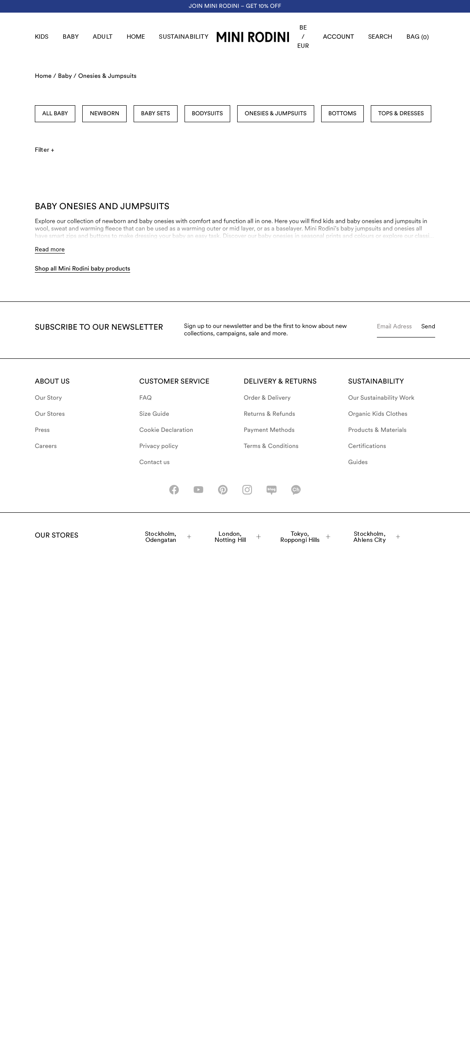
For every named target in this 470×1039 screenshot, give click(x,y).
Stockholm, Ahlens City (376, 536)
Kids (42, 36)
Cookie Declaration (166, 430)
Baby (71, 36)
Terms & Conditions (271, 446)
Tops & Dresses (401, 113)
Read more (50, 249)
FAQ (145, 397)
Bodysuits (207, 113)
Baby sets (155, 113)
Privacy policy (158, 446)
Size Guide (154, 414)
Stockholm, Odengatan (168, 536)
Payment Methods (269, 430)
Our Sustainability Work (381, 397)
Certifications (367, 446)
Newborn (104, 113)
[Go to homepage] (253, 37)
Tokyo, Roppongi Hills (305, 536)
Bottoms (342, 113)
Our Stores (50, 414)
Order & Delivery (267, 397)
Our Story (48, 397)
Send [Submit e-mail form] (428, 326)
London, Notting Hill (238, 536)
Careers (46, 446)
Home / (45, 76)
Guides (358, 462)
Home (136, 36)
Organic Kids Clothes (377, 414)
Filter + (44, 149)
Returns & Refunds (269, 414)
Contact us (154, 462)
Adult (103, 36)
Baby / (67, 76)
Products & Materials (377, 430)
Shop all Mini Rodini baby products (82, 268)
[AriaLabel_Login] (338, 37)
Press (42, 430)
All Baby (55, 113)
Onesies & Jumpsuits (107, 76)
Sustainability (183, 36)
